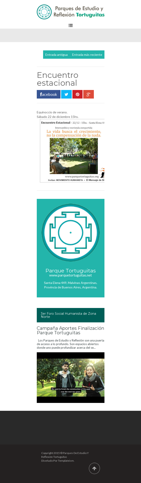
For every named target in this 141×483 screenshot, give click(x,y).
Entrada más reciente (87, 54)
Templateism (66, 460)
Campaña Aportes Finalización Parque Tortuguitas (70, 330)
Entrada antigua (56, 54)
